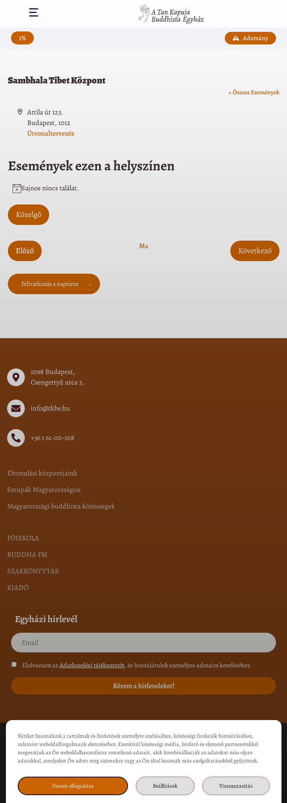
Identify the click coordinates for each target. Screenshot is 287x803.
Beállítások (165, 786)
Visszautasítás (236, 786)
